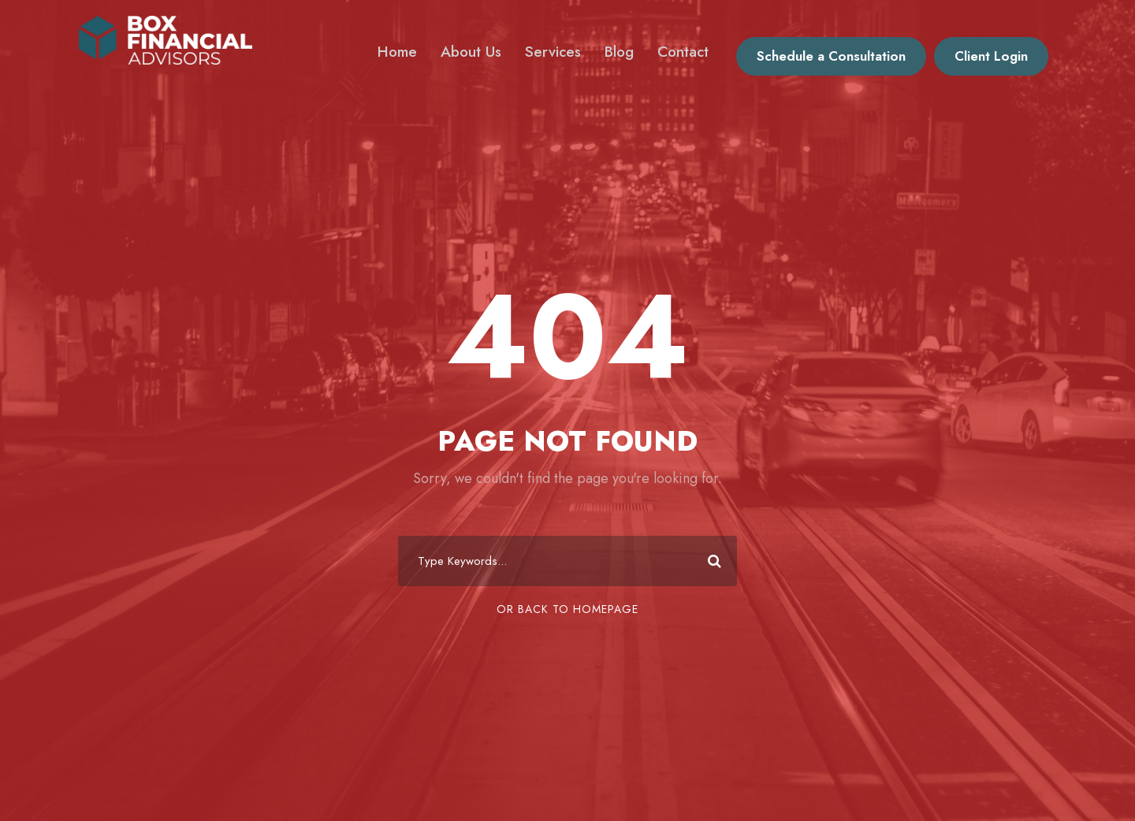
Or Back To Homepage (567, 609)
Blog (619, 51)
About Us (471, 51)
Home (397, 51)
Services (553, 51)
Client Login (991, 55)
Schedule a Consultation (831, 55)
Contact (683, 51)
